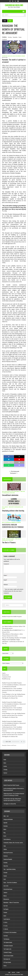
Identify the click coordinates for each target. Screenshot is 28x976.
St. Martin (6, 929)
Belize (5, 829)
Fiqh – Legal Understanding (9, 869)
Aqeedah (5, 822)
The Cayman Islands (8, 942)
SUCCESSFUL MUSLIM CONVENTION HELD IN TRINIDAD (13, 525)
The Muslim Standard (8, 945)
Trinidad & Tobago (16, 522)
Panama (5, 912)
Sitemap (5, 769)
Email (5, 580)
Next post (13, 473)
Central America (7, 839)
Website (6, 584)
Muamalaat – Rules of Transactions (11, 902)
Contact (5, 773)
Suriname (6, 935)
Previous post (14, 471)
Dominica (6, 856)
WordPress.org (6, 679)
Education (6, 866)
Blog (3, 491)
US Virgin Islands (7, 962)
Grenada (5, 872)
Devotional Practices (10, 491)
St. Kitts (5, 922)
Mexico (5, 896)
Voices (5, 965)
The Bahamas (6, 939)
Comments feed (6, 677)
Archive (5, 766)
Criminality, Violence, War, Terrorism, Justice (13, 842)
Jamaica (5, 892)
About (5, 763)
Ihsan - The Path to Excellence (13, 507)
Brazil (5, 836)
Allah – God (6, 816)
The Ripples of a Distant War (10, 698)
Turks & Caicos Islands (8, 955)
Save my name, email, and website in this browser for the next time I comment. (13, 591)
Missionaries (6, 899)
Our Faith (12, 492)
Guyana (5, 876)
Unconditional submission (10, 495)
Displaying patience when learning (13, 510)
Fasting (10, 37)
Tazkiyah (4, 39)
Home (5, 759)
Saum (20, 37)
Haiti (5, 879)
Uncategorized (7, 959)
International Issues (8, 889)
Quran (5, 916)
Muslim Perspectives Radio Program (12, 616)
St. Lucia (5, 925)
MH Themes (21, 974)
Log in (3, 673)
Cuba (5, 846)
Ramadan (15, 37)
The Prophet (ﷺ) (7, 949)
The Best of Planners (9, 542)
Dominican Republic (8, 859)
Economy (5, 862)
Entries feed (5, 675)
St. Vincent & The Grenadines (10, 932)
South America (7, 919)
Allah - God (5, 538)
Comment (6, 564)
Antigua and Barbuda (8, 819)
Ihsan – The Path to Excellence (10, 882)
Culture (5, 849)
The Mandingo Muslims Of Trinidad (16, 638)
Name (5, 575)
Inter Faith (6, 886)
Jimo (3, 638)
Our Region (8, 522)
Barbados (6, 826)
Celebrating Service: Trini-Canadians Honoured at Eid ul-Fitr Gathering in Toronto (12, 690)
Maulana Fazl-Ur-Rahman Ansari (16, 56)
